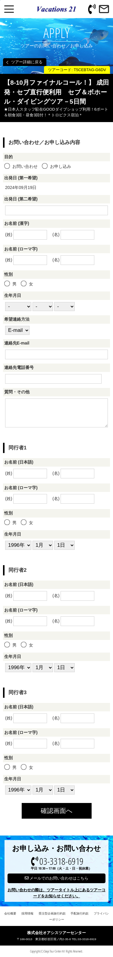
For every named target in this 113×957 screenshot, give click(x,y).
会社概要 (10, 913)
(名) (73, 235)
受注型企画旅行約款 (52, 913)
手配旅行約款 (80, 913)
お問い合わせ (21, 166)
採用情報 (27, 913)
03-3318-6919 (61, 863)
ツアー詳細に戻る (26, 62)
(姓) (26, 235)
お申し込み (57, 166)
